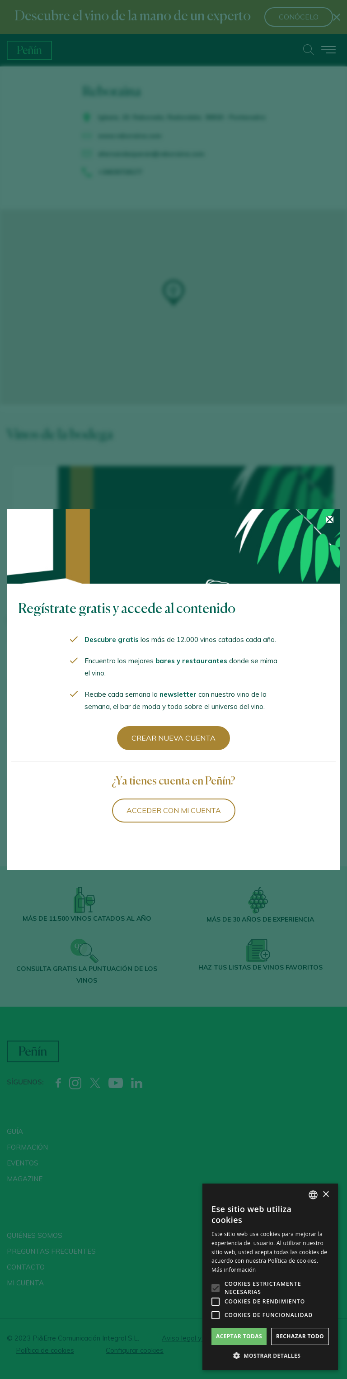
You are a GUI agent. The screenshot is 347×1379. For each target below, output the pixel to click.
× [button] (325, 1194)
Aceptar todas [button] (239, 1336)
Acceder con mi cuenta (174, 810)
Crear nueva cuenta (173, 737)
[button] (270, 1356)
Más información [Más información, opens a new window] (233, 1270)
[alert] (270, 1277)
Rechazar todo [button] (300, 1336)
